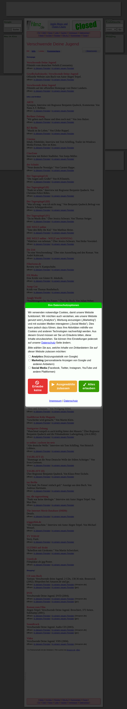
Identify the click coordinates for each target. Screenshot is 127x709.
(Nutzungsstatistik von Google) (55, 356)
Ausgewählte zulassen (63, 386)
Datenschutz (48, 342)
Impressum (55, 400)
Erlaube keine (37, 386)
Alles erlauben (89, 386)
